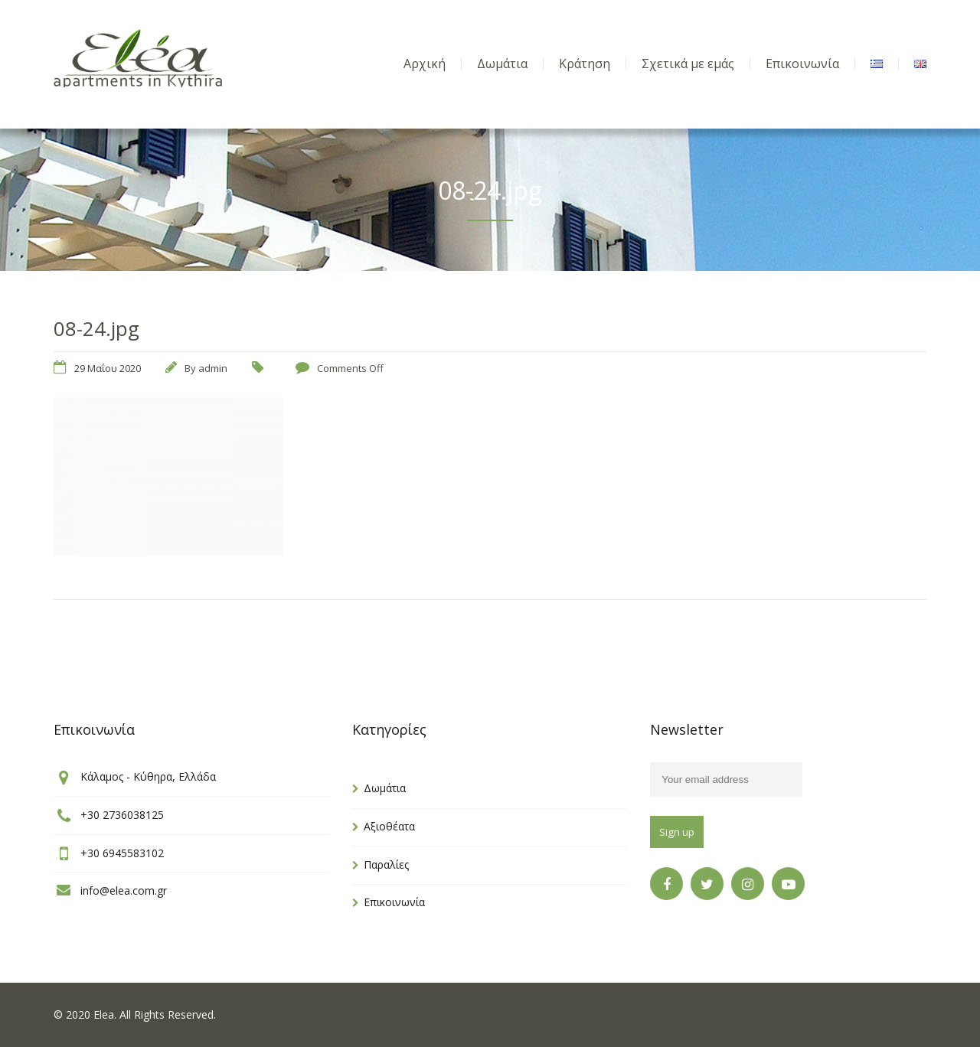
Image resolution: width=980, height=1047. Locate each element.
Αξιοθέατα (389, 826)
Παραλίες (386, 864)
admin (212, 368)
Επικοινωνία (394, 902)
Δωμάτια (385, 788)
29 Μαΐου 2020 (107, 368)
